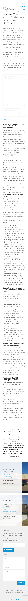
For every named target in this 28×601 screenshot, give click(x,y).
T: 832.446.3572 (7, 508)
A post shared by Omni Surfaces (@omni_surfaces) (15, 113)
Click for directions (8, 487)
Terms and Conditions (10, 590)
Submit (21, 583)
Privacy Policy (19, 590)
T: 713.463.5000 (7, 474)
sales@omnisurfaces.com (10, 478)
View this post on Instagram (13, 120)
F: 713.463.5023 (7, 476)
